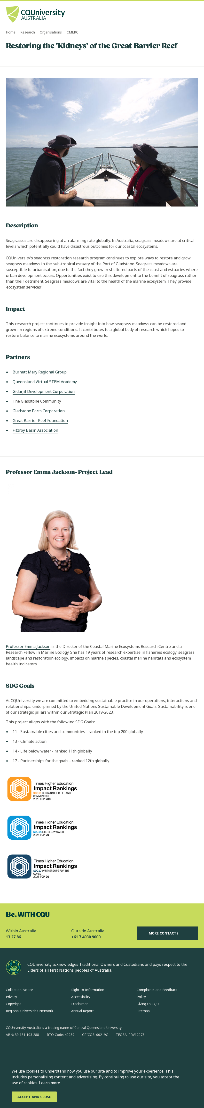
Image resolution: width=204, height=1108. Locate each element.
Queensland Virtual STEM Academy (45, 381)
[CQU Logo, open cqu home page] (35, 15)
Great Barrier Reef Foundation (40, 420)
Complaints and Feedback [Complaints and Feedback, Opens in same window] (157, 989)
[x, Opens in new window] (49, 1050)
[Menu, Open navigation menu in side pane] (193, 14)
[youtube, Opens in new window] (61, 1050)
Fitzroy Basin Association (35, 430)
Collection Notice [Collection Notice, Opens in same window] (19, 989)
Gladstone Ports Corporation (39, 410)
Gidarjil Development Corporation (44, 391)
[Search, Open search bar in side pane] (185, 14)
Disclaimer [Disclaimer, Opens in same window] (79, 1003)
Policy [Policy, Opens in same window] (141, 996)
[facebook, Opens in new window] (11, 1050)
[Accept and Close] (34, 1096)
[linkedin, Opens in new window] (36, 1050)
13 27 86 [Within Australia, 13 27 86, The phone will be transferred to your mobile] (13, 937)
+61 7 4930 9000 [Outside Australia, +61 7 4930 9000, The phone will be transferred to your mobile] (86, 937)
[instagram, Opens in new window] (23, 1050)
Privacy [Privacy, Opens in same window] (11, 996)
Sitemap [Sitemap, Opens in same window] (143, 1011)
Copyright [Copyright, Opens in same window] (13, 1003)
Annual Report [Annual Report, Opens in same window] (82, 1011)
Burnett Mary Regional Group (40, 372)
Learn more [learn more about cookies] (49, 1082)
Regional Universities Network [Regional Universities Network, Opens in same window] (29, 1011)
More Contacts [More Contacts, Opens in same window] (167, 933)
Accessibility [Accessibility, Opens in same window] (80, 996)
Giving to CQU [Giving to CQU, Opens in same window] (148, 1003)
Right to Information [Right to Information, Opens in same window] (87, 989)
